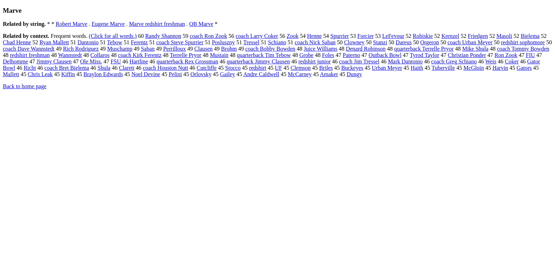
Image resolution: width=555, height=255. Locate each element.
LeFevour (393, 36)
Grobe (306, 55)
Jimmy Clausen (53, 61)
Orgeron (429, 42)
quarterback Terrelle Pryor (423, 49)
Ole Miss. (91, 61)
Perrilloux (174, 49)
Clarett (127, 68)
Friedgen (478, 36)
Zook (293, 36)
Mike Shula (475, 49)
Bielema (530, 36)
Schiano (277, 42)
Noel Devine (145, 74)
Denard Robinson (365, 49)
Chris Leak (40, 74)
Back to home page (24, 86)
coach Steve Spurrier (179, 42)
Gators (524, 68)
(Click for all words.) (113, 36)
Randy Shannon (163, 36)
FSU (115, 61)
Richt (30, 68)
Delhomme (15, 61)
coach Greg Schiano (454, 61)
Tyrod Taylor (424, 55)
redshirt (258, 68)
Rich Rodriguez (81, 49)
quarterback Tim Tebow (264, 55)
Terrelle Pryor (185, 55)
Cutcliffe (207, 68)
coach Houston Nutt (165, 68)
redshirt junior (314, 61)
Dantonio (88, 42)
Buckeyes (352, 68)
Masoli (504, 36)
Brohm (229, 49)
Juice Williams (320, 49)
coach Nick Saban (315, 42)
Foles (328, 55)
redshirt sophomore (523, 42)
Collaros (99, 55)
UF (278, 68)
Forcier (365, 36)
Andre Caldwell (261, 74)
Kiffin (68, 74)
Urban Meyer (387, 68)
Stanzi (380, 42)
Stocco (233, 68)
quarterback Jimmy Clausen (258, 61)
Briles (326, 68)
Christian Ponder (467, 55)
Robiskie (423, 36)
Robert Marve (71, 24)
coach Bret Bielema (66, 68)
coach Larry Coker (257, 36)
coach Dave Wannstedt (29, 49)
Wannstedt (70, 55)
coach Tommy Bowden (523, 49)
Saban (148, 49)
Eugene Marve (108, 24)
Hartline (139, 61)
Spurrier (339, 36)
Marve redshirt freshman (157, 24)
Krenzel (450, 36)
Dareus (404, 42)
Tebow (114, 42)
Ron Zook (505, 55)
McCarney (300, 74)
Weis (491, 61)
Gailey (227, 74)
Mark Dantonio (405, 61)
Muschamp (119, 49)
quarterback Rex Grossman (187, 61)
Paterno (351, 55)
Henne (314, 36)
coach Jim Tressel (359, 61)
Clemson (301, 68)
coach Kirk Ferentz (139, 55)
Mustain (219, 55)
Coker (512, 61)
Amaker (329, 74)
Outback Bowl (384, 55)
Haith (417, 68)
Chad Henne (17, 42)
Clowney (354, 42)
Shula (104, 68)
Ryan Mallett (54, 42)
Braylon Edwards (103, 74)
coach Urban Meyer (469, 42)
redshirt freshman (30, 55)
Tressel (251, 42)
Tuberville (443, 68)
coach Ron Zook (208, 36)
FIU (530, 55)
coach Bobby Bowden (270, 49)
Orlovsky (201, 74)
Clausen (203, 49)
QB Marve (201, 24)
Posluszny (223, 42)
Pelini (175, 74)
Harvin (500, 68)
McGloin (473, 68)
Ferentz (139, 42)
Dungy (354, 74)
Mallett (11, 74)
